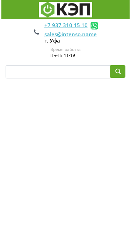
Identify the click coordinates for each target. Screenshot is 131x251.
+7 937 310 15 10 (66, 25)
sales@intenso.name (70, 34)
